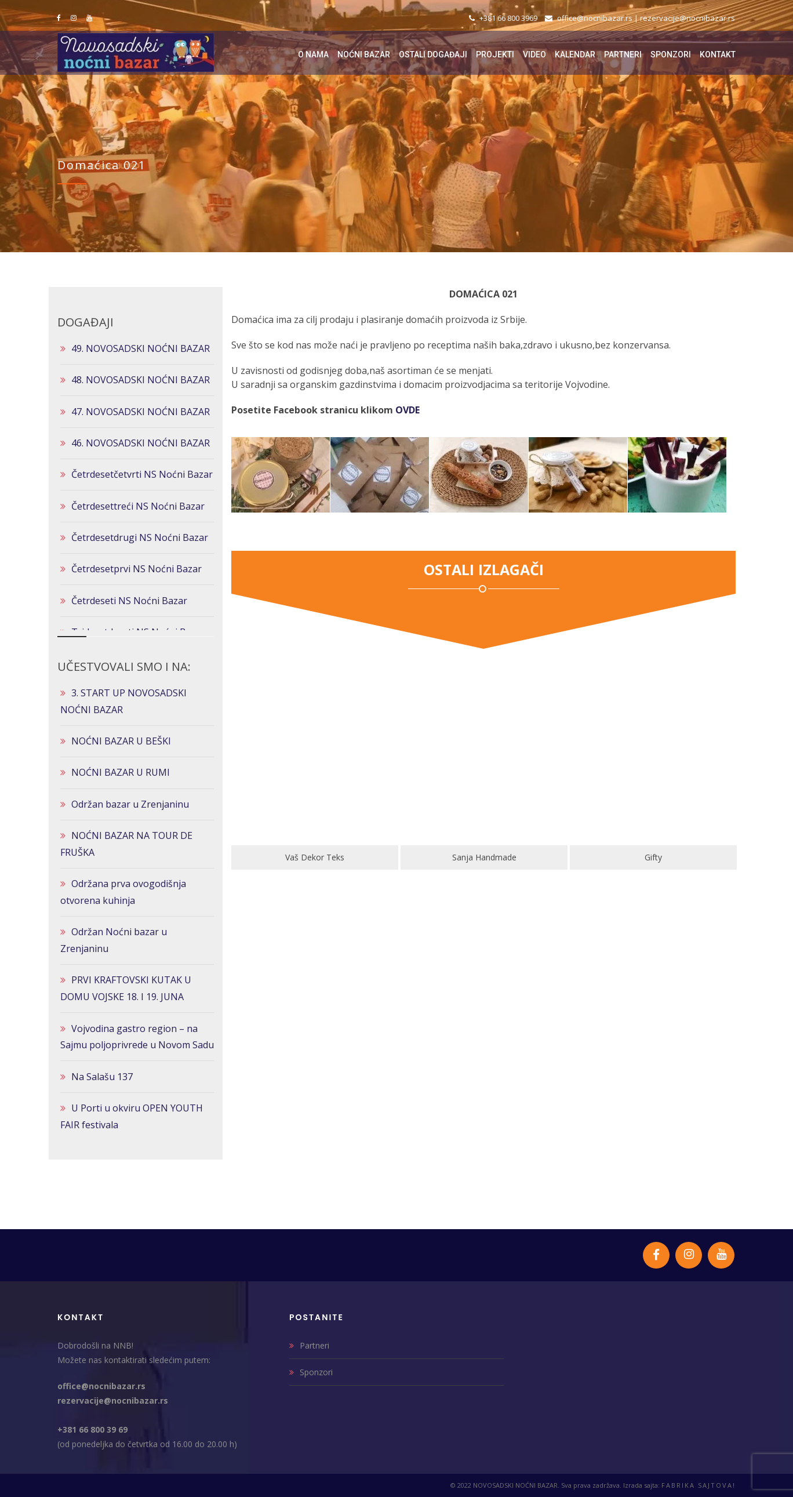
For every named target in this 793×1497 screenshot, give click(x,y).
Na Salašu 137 (102, 1076)
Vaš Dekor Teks (444, 857)
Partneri (314, 1345)
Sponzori (316, 1372)
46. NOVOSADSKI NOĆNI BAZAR (140, 443)
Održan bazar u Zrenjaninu (130, 804)
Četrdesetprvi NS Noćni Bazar (136, 568)
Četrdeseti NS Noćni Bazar (129, 600)
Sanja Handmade (614, 857)
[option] (275, 770)
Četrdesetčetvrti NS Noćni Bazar (142, 474)
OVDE (407, 410)
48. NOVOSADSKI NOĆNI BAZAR (140, 379)
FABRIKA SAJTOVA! (698, 1485)
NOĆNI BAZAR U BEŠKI (121, 741)
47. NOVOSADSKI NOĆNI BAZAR (140, 411)
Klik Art (276, 857)
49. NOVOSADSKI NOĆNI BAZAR (140, 348)
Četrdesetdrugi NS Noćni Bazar (139, 537)
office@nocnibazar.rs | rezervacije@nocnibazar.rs (640, 18)
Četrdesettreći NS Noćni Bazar (138, 506)
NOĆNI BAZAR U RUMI (120, 772)
